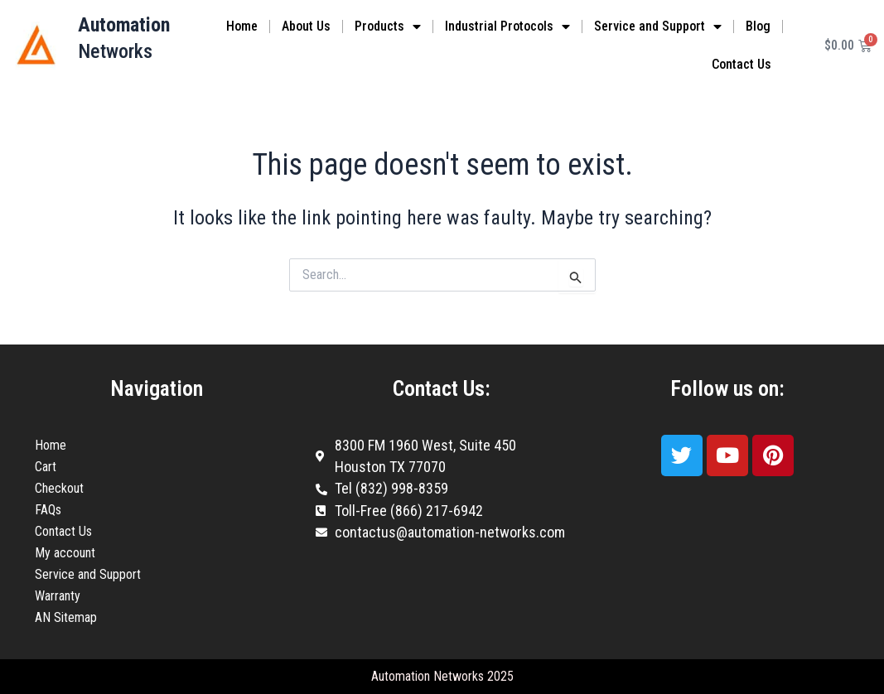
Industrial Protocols (507, 26)
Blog (758, 26)
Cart (45, 467)
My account (65, 553)
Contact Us (741, 64)
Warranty (57, 596)
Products (388, 26)
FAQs (48, 510)
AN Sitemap (66, 617)
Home (242, 26)
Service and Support (658, 26)
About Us (306, 26)
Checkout (59, 488)
